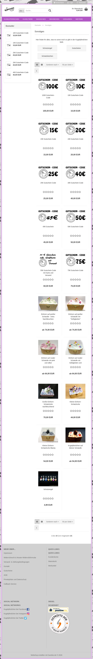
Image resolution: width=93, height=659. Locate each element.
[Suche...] (21, 10)
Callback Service (10, 584)
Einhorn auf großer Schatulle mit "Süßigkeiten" (75, 316)
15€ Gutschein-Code (48, 139)
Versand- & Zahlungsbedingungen (16, 562)
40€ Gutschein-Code (75, 183)
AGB (5, 575)
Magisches (41, 19)
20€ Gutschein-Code (75, 139)
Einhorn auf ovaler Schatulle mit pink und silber (48, 360)
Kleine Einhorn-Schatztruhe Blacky (48, 447)
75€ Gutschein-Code (75, 270)
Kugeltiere (28, 19)
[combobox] (52, 64)
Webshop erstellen (38, 655)
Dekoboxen (54, 19)
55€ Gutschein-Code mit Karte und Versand (48, 272)
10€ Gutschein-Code (75, 95)
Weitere (79, 19)
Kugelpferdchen (11, 19)
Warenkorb (52, 561)
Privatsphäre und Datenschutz (15, 579)
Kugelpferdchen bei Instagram (16, 614)
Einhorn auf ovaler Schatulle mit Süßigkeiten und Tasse (75, 360)
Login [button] (70, 3)
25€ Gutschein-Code (48, 183)
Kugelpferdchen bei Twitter (15, 618)
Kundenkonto (53, 557)
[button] (59, 3)
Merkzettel (81, 3)
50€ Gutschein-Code (75, 227)
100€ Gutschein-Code (48, 96)
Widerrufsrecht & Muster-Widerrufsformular (20, 558)
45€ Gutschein (48, 227)
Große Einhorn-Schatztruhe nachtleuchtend (48, 404)
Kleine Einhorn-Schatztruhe (75, 403)
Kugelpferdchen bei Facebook (16, 609)
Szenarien (67, 19)
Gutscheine (8, 571)
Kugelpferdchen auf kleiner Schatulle (75, 447)
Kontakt (6, 566)
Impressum (8, 553)
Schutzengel (48, 489)
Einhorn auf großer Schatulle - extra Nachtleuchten (48, 316)
